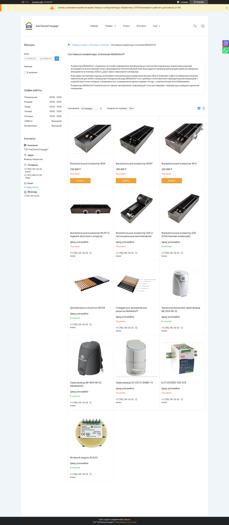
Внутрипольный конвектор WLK (179, 163)
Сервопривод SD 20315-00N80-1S (134, 382)
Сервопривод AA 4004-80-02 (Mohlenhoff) (85, 384)
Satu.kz (127, 520)
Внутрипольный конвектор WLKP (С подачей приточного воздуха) (90, 235)
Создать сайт (37, 2)
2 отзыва (184, 2)
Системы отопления (99, 45)
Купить (80, 180)
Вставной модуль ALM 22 (84, 457)
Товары (109, 26)
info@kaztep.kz (31, 187)
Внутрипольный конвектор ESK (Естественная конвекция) (179, 235)
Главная (94, 26)
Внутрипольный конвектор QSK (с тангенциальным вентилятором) (134, 235)
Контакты (141, 26)
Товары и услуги (79, 45)
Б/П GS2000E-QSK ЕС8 (174, 382)
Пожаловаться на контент (126, 522)
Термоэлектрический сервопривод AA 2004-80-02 (181, 309)
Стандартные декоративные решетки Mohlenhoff (131, 309)
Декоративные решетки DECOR (87, 307)
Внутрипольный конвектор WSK (87, 163)
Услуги (126, 26)
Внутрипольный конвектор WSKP (134, 163)
